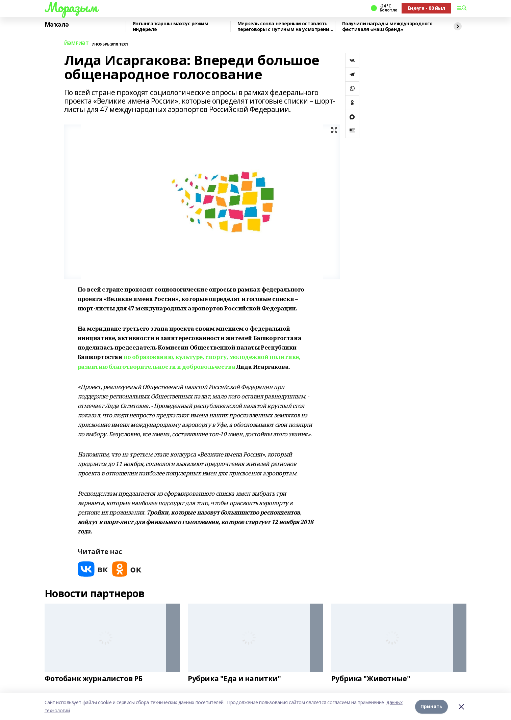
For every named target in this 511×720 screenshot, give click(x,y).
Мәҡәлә (57, 24)
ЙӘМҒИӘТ (76, 43)
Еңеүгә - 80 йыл (426, 8)
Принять (431, 706)
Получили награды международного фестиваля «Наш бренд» (387, 26)
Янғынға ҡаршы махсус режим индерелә (170, 26)
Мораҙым (71, 7)
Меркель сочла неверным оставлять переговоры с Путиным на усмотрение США (284, 26)
